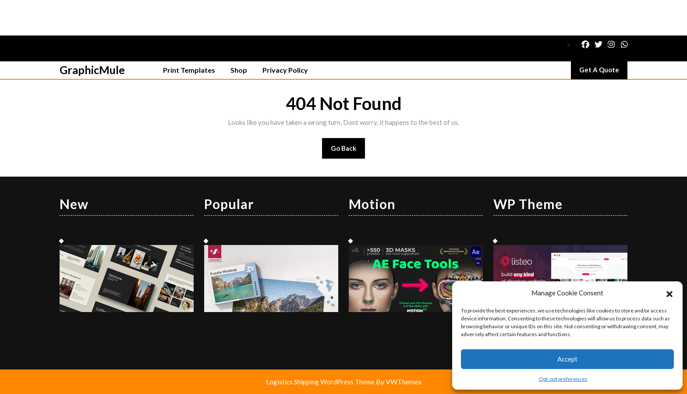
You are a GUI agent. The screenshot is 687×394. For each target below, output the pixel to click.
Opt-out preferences (563, 379)
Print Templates (189, 70)
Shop (238, 70)
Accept (567, 359)
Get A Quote (603, 71)
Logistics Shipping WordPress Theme (321, 382)
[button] (669, 292)
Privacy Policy (285, 70)
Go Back (348, 151)
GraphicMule (92, 69)
